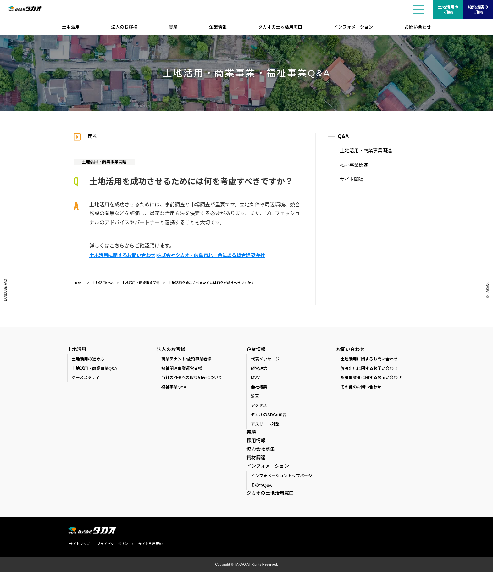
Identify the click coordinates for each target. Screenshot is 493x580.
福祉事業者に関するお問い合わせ (371, 378)
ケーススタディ (86, 378)
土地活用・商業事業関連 (106, 161)
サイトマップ (77, 552)
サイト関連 (349, 178)
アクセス (259, 406)
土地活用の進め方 (88, 360)
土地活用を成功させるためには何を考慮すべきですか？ (211, 283)
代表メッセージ (265, 360)
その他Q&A (261, 492)
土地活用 (71, 27)
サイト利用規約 (148, 552)
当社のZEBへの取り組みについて (191, 378)
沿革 (255, 397)
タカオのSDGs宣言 (268, 416)
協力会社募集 (259, 452)
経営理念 (259, 369)
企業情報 (218, 27)
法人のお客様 (124, 27)
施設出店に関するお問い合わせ (369, 369)
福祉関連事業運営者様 (181, 369)
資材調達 (255, 462)
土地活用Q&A (102, 283)
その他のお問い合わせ (361, 388)
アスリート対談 (265, 425)
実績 (173, 27)
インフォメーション (353, 27)
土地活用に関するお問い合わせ (369, 360)
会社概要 (259, 388)
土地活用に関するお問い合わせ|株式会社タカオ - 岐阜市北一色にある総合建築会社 (182, 255)
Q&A (343, 136)
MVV (255, 378)
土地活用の (448, 10)
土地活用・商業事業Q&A (94, 369)
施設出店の (478, 10)
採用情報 (255, 442)
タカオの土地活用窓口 (280, 27)
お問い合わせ (418, 27)
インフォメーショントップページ (281, 483)
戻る (94, 136)
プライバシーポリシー (112, 552)
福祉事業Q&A (173, 388)
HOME (79, 283)
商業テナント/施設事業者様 (186, 360)
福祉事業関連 (351, 164)
